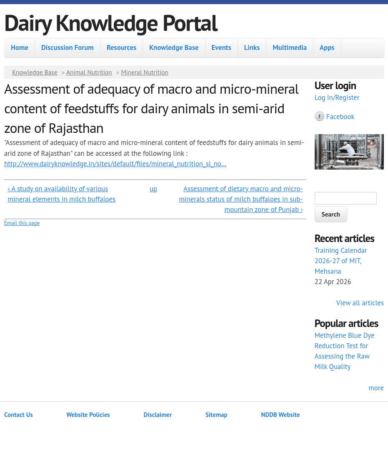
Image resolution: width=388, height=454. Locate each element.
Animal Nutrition (89, 72)
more (376, 387)
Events (221, 47)
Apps (327, 47)
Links (252, 47)
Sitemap (216, 415)
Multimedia (290, 47)
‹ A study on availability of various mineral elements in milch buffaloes (61, 194)
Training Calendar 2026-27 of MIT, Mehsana (341, 261)
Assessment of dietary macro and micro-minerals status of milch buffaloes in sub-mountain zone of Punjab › (241, 199)
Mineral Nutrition (144, 72)
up (153, 188)
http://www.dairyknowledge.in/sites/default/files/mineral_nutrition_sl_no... (115, 163)
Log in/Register (337, 97)
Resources (121, 47)
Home (19, 47)
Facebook (340, 116)
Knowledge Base (173, 47)
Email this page (22, 223)
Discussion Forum (67, 47)
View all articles (360, 302)
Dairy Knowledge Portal (110, 22)
